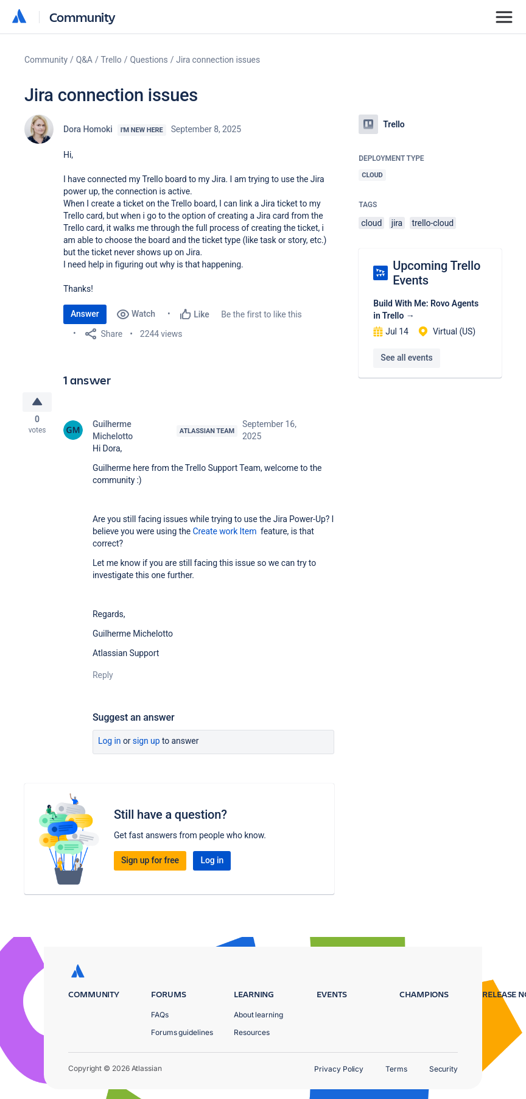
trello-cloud (433, 223)
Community (82, 17)
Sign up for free (150, 864)
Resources (252, 1032)
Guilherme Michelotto (113, 434)
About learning (258, 1014)
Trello (111, 60)
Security (443, 1068)
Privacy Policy (338, 1068)
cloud (371, 223)
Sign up (146, 744)
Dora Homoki (88, 129)
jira (397, 223)
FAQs (160, 1014)
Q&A (84, 60)
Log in (109, 744)
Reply (103, 679)
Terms (396, 1068)
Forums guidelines (182, 1032)
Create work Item (227, 535)
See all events (406, 357)
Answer (85, 314)
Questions (148, 60)
